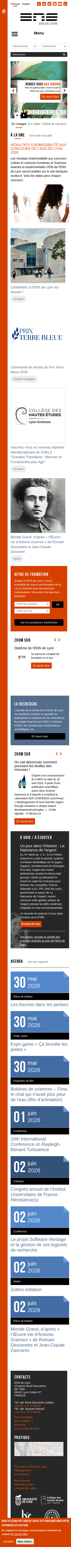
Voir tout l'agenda (37, 961)
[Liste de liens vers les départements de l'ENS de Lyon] (25, 46)
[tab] (31, 112)
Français (15, 3)
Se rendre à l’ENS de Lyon (30, 1466)
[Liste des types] (32, 611)
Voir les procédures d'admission (39, 622)
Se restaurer (21, 1474)
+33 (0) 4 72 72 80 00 (27, 1412)
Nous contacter (23, 1417)
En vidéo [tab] (34, 124)
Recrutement (22, 1480)
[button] (4, 11)
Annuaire (19, 1424)
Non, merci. (25, 1541)
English (26, 3)
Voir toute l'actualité (40, 135)
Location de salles (25, 1488)
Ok (57, 604)
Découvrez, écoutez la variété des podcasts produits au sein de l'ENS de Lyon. (42, 940)
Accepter (8, 1541)
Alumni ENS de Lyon (26, 1428)
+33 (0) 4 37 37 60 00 (27, 1405)
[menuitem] (15, 4)
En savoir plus (19, 1534)
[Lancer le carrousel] (24, 115)
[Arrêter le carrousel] (17, 115)
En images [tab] (19, 124)
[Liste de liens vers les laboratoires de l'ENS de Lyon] (55, 46)
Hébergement (22, 1470)
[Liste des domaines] (32, 604)
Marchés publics (24, 1484)
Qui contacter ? (23, 1420)
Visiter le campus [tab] (54, 124)
